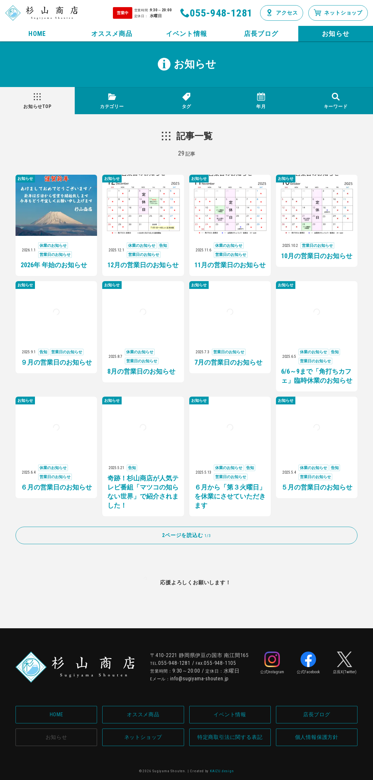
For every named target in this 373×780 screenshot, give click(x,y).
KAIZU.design (222, 771)
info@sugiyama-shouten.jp (199, 679)
